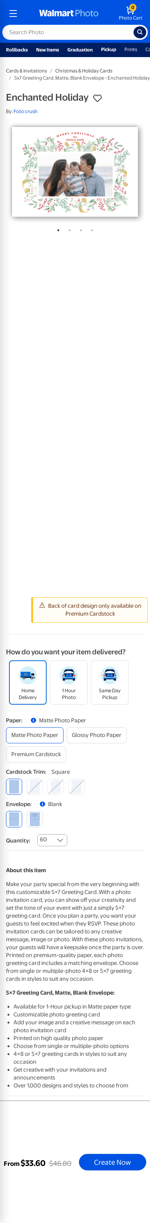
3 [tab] (79, 229)
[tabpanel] (75, 172)
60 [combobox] (43, 839)
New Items (47, 50)
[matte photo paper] (35, 735)
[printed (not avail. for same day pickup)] (35, 819)
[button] (97, 98)
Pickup (108, 49)
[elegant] (55, 787)
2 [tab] (68, 229)
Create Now (112, 1162)
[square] (14, 787)
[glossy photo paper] (97, 735)
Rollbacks (17, 50)
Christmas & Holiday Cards (83, 71)
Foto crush (26, 111)
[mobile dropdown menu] (13, 13)
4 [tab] (90, 229)
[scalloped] (76, 787)
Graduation (80, 50)
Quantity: (18, 840)
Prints (130, 49)
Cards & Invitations (26, 71)
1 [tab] (57, 229)
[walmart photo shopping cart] (130, 13)
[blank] (14, 819)
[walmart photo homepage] (68, 13)
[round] (35, 787)
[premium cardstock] (36, 754)
